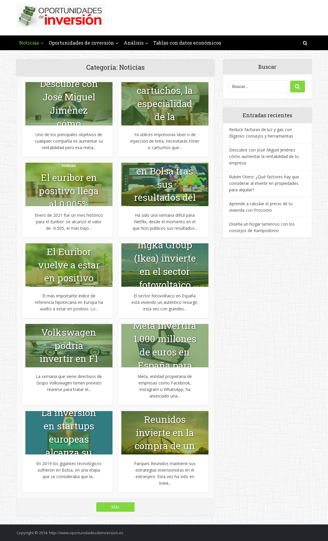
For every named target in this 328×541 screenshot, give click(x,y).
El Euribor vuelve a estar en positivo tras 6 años (69, 271)
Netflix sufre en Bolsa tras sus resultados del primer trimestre (165, 190)
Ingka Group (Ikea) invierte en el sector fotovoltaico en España (165, 271)
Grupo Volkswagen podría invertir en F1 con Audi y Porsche (69, 351)
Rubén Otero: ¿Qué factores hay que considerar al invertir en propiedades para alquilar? (264, 183)
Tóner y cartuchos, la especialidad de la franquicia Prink (165, 110)
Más (115, 507)
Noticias (29, 43)
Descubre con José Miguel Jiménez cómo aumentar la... (69, 110)
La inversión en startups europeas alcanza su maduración (68, 439)
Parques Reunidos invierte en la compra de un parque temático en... (165, 439)
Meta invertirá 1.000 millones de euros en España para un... (164, 351)
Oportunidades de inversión (81, 43)
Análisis (133, 43)
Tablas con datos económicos (187, 43)
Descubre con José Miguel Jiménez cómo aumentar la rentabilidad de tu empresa (264, 156)
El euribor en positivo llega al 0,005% (69, 190)
